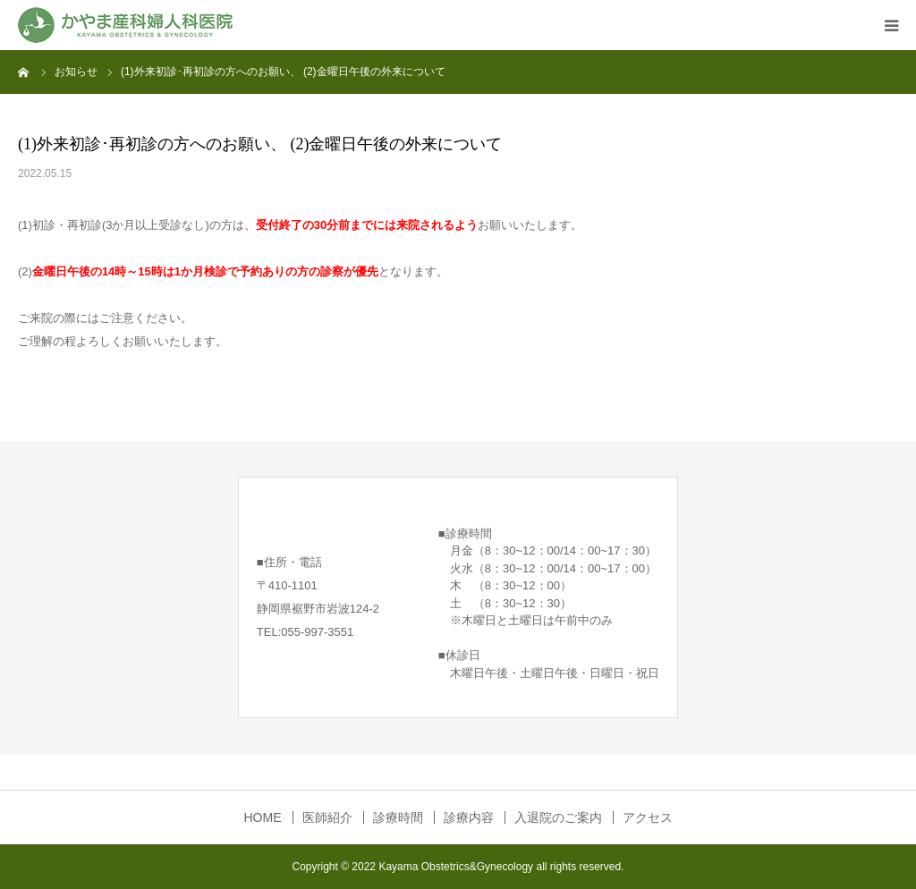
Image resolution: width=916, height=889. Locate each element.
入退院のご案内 (558, 817)
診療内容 (469, 817)
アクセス (648, 817)
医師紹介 (327, 817)
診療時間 (398, 817)
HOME (263, 817)
